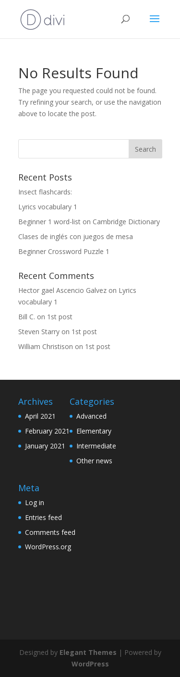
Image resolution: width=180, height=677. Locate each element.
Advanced (91, 416)
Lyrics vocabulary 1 (47, 206)
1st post (59, 316)
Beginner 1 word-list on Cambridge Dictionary (89, 221)
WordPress (90, 663)
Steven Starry (39, 331)
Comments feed (50, 532)
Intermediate (96, 445)
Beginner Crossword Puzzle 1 (63, 251)
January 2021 (45, 445)
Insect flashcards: (45, 191)
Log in (34, 502)
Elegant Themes (88, 652)
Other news (94, 460)
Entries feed (43, 517)
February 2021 (47, 430)
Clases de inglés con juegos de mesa (75, 236)
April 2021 (40, 416)
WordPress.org (48, 546)
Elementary (93, 430)
